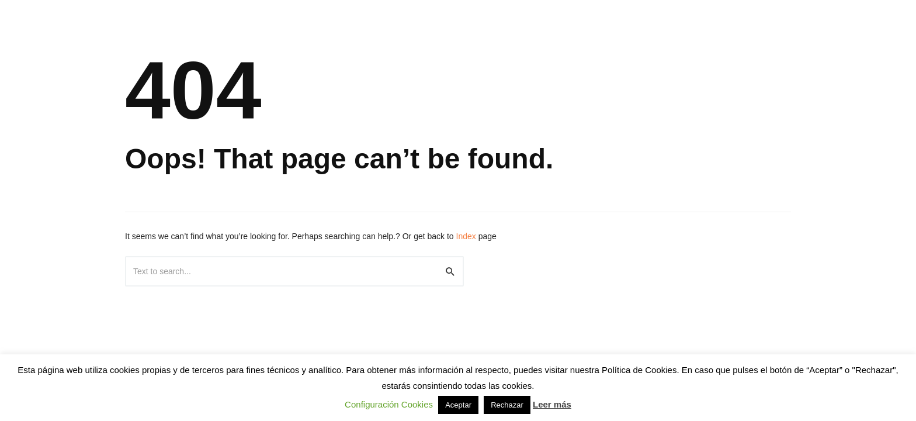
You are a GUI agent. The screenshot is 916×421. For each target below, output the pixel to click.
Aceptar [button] (458, 405)
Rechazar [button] (507, 405)
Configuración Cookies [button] (389, 404)
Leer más (552, 404)
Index (466, 236)
